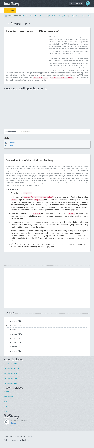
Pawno (6, 401)
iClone (6, 411)
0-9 (88, 16)
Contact (13, 423)
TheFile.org (25, 440)
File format (14, 321)
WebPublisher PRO (10, 397)
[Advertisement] (26, 53)
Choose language (76, 3)
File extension (10, 364)
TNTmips (11, 143)
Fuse (5, 406)
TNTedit (11, 146)
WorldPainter (8, 392)
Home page (9, 10)
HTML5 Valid (25, 436)
